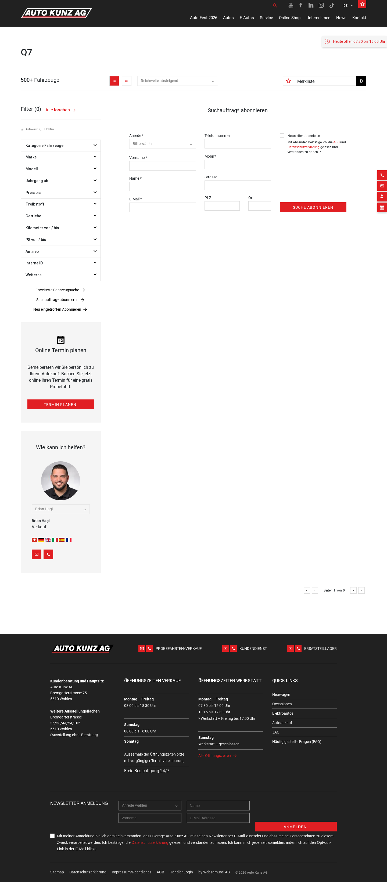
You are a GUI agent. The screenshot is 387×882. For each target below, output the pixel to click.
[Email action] (382, 299)
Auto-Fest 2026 (203, 17)
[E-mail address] (218, 818)
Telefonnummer (218, 135)
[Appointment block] (382, 321)
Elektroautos (282, 713)
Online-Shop (289, 17)
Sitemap (57, 872)
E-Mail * (135, 199)
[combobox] (177, 81)
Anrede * (136, 135)
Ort (251, 198)
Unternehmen (318, 17)
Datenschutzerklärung (304, 147)
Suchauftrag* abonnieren (57, 299)
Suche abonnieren (313, 207)
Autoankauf (282, 723)
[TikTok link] (331, 5)
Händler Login (181, 872)
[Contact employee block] (382, 310)
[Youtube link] (290, 5)
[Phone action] (382, 288)
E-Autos (247, 17)
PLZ (208, 198)
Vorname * (138, 157)
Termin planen (60, 404)
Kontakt (359, 17)
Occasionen (282, 704)
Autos (228, 17)
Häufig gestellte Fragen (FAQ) (296, 741)
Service (266, 17)
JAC (275, 732)
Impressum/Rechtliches (131, 872)
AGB (336, 142)
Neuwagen (281, 694)
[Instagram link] (321, 5)
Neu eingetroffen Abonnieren (57, 309)
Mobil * (210, 156)
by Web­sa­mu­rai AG (214, 872)
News (341, 17)
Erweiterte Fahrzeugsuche (57, 290)
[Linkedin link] (311, 5)
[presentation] (320, 167)
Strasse (211, 177)
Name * (135, 178)
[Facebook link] (301, 5)
